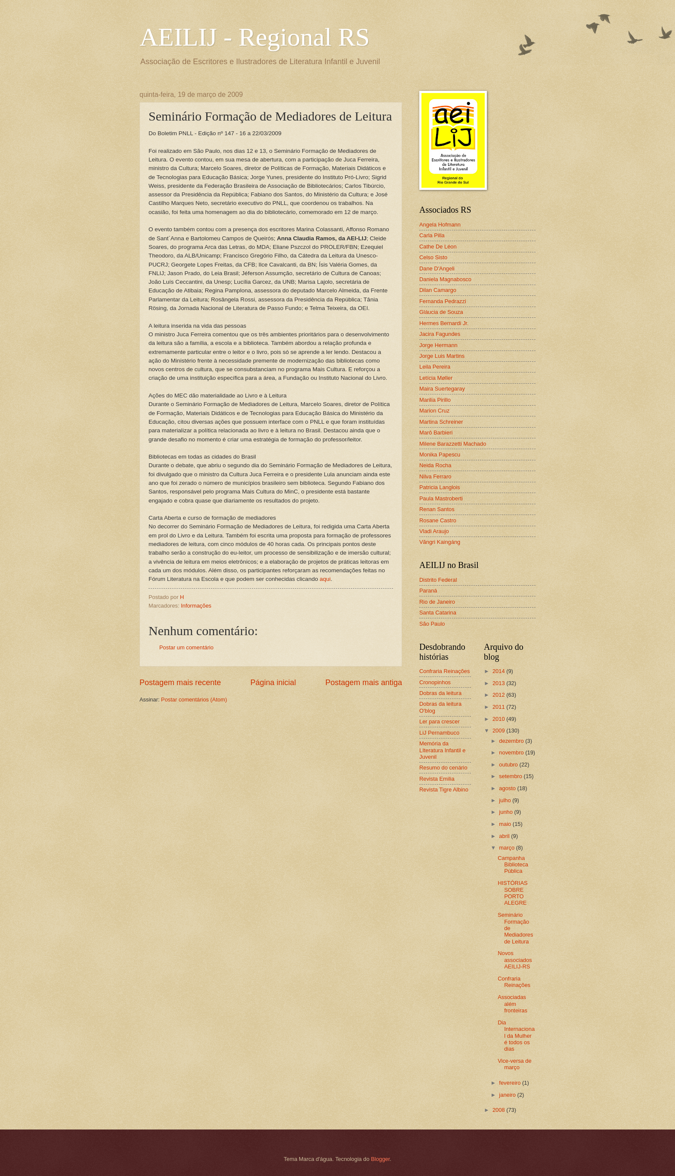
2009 (499, 730)
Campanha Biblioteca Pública (513, 865)
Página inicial (273, 682)
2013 (499, 683)
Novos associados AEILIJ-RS (515, 960)
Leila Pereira (434, 366)
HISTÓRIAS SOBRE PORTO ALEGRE (512, 893)
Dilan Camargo (437, 290)
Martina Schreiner (441, 422)
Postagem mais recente (180, 682)
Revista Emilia (437, 779)
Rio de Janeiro (437, 602)
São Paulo (432, 624)
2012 (499, 695)
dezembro (512, 741)
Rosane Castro (437, 520)
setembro (511, 776)
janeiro (508, 1095)
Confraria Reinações (444, 671)
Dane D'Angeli (437, 268)
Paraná (428, 590)
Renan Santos (437, 509)
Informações (196, 605)
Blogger (380, 1159)
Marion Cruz (434, 410)
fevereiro (510, 1083)
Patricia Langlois (439, 487)
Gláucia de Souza (441, 312)
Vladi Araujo (434, 531)
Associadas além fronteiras (512, 1004)
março (507, 847)
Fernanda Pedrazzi (442, 301)
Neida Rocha (435, 465)
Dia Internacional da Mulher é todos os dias (516, 1035)
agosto (508, 788)
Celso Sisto (433, 257)
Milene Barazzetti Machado (452, 444)
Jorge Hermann (438, 345)
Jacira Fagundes (439, 334)
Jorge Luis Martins (441, 356)
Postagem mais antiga (363, 682)
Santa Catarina (437, 612)
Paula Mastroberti (441, 498)
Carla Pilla (432, 235)
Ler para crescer (439, 721)
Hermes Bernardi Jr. (443, 323)
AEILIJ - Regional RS (254, 37)
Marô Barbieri (435, 432)
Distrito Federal (438, 580)
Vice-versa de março (514, 1064)
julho (505, 800)
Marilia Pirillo (435, 400)
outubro (509, 764)
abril (505, 836)
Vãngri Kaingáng (439, 542)
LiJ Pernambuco (439, 732)
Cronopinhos (435, 682)
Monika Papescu (439, 454)
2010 (499, 719)
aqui (325, 579)
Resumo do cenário (443, 767)
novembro (512, 752)
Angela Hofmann (440, 224)
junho (506, 812)
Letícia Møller (435, 378)
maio (505, 824)
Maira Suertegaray (442, 388)
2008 (499, 1110)
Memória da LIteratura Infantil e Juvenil (442, 750)
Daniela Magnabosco (445, 279)
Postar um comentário (186, 647)
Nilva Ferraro (435, 476)
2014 (499, 671)
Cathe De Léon (438, 246)
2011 (499, 707)
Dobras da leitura (440, 693)
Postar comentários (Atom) (194, 699)
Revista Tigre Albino (443, 789)
